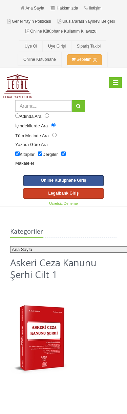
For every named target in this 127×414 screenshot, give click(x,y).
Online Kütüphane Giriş (63, 180)
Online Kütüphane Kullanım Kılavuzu (60, 31)
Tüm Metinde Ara (32, 135)
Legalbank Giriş (63, 193)
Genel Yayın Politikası (29, 21)
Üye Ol (31, 46)
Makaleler (24, 163)
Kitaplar (27, 154)
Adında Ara (30, 116)
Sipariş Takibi (89, 46)
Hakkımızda (64, 8)
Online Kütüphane (39, 59)
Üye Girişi (57, 46)
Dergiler (50, 154)
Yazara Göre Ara (31, 144)
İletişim (92, 8)
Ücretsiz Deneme (63, 203)
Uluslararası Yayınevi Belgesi (86, 21)
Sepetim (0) (84, 59)
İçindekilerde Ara (31, 125)
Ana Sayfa (32, 8)
